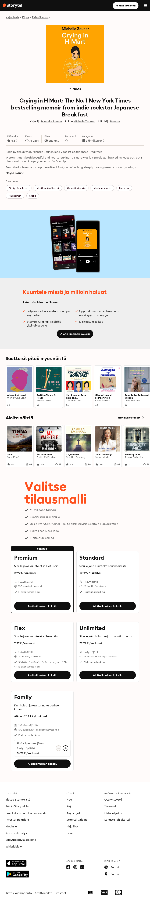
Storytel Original (77, 819)
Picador (115, 121)
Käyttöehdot (43, 893)
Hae (69, 799)
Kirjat (25, 17)
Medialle (11, 826)
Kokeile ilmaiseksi (126, 5)
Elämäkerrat (40, 17)
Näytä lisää (15, 173)
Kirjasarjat (73, 813)
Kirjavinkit (12, 17)
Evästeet (60, 893)
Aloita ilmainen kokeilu (75, 334)
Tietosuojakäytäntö (19, 893)
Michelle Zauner (51, 121)
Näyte (75, 88)
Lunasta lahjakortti (117, 819)
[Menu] (145, 5)
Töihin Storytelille (17, 806)
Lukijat (71, 833)
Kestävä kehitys (16, 833)
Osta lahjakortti (115, 813)
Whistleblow (14, 846)
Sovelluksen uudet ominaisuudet (27, 813)
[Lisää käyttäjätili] (65, 748)
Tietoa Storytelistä (18, 799)
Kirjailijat (72, 826)
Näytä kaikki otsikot (131, 417)
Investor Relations (17, 819)
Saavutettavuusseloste (21, 839)
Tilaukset (110, 806)
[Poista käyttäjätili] (58, 748)
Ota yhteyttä (113, 799)
